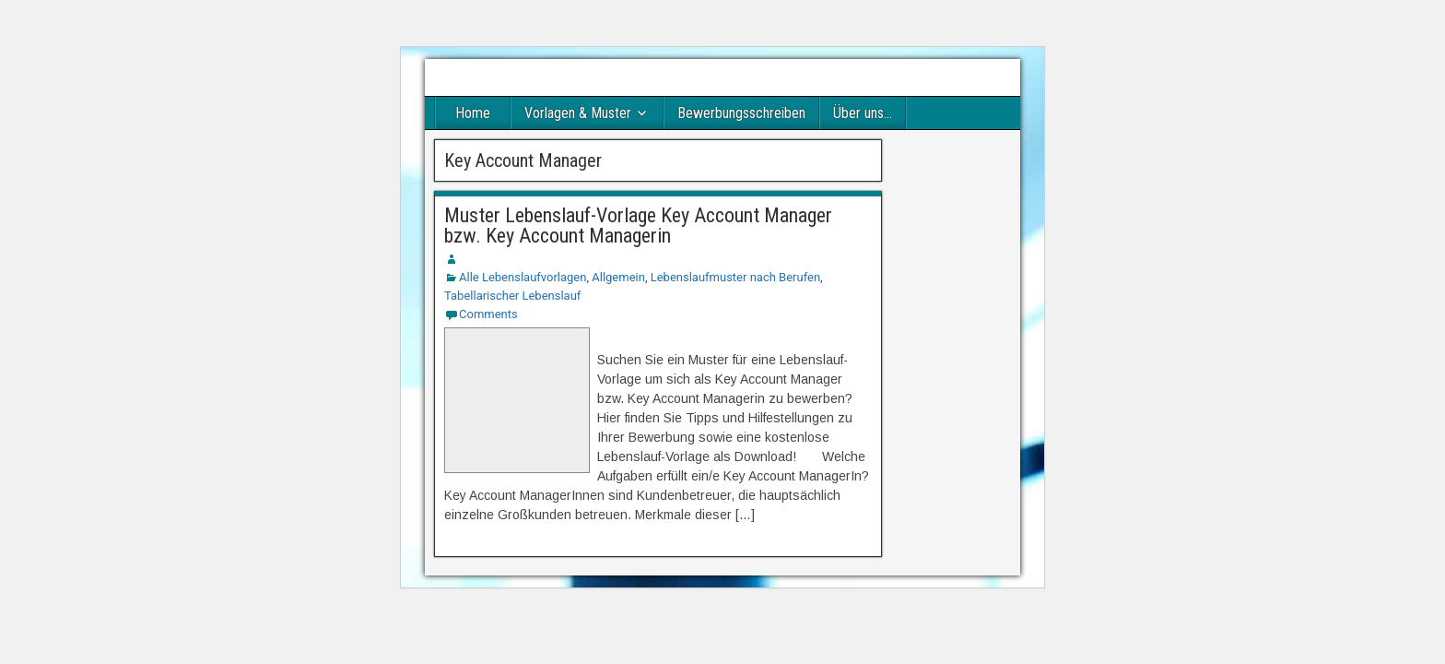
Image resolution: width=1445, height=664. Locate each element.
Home (472, 113)
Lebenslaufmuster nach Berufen (735, 277)
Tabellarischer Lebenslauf (512, 295)
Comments (488, 314)
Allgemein (618, 277)
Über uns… (862, 113)
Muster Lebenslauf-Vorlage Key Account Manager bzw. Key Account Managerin (638, 225)
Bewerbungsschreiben (741, 113)
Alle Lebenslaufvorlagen (522, 277)
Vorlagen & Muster (577, 113)
